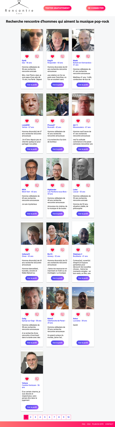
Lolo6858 (26, 125)
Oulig (24, 319)
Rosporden (52, 63)
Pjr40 (24, 61)
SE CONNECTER (96, 8)
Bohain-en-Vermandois (82, 63)
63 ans (30, 256)
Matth (75, 61)
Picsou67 (51, 125)
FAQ (83, 424)
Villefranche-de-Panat (56, 321)
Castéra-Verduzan (29, 385)
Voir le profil (32, 85)
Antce (75, 319)
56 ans (29, 63)
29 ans (50, 323)
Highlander (52, 190)
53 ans (82, 192)
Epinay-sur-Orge (28, 321)
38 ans (84, 321)
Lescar (76, 192)
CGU (89, 424)
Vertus (24, 127)
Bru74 (50, 254)
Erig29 (50, 61)
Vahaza (25, 383)
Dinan (24, 256)
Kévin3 (50, 319)
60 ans (60, 63)
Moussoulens (78, 127)
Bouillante (77, 256)
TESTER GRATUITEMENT (57, 8)
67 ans (31, 127)
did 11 (75, 125)
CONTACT (109, 424)
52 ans (57, 256)
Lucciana (76, 321)
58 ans (38, 321)
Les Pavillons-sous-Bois (57, 192)
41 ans (76, 65)
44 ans (50, 194)
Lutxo (75, 190)
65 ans (34, 192)
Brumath (51, 127)
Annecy (50, 256)
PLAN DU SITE (98, 424)
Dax (23, 63)
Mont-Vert (26, 192)
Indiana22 (26, 254)
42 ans (58, 127)
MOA (24, 190)
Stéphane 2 (77, 254)
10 (68, 417)
